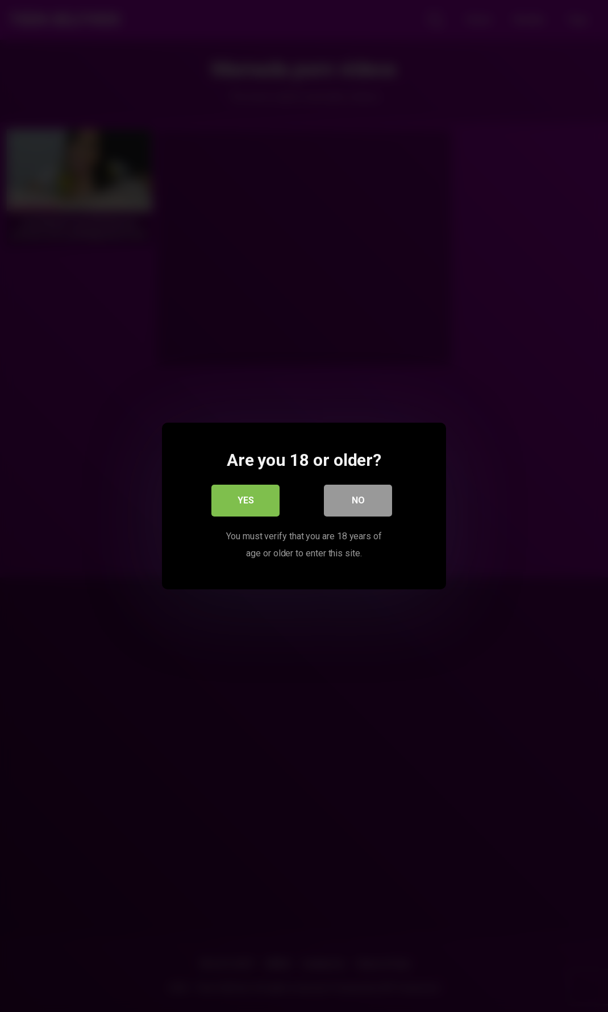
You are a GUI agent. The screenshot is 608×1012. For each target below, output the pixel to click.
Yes (246, 500)
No (358, 500)
